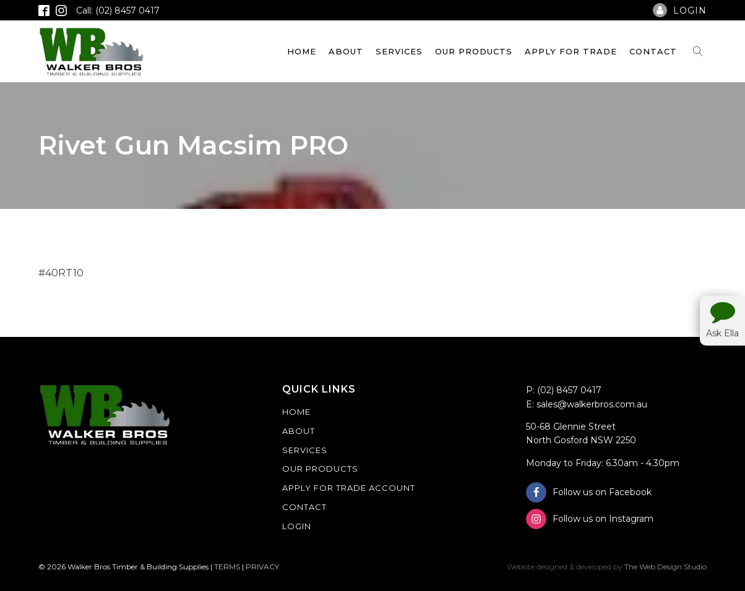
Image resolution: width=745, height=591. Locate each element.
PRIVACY (262, 566)
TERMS (227, 566)
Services (399, 51)
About (346, 51)
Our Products (473, 51)
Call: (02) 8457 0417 (118, 10)
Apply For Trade (571, 51)
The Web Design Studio (665, 566)
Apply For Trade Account (348, 488)
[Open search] (698, 51)
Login (296, 526)
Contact (653, 51)
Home (301, 51)
